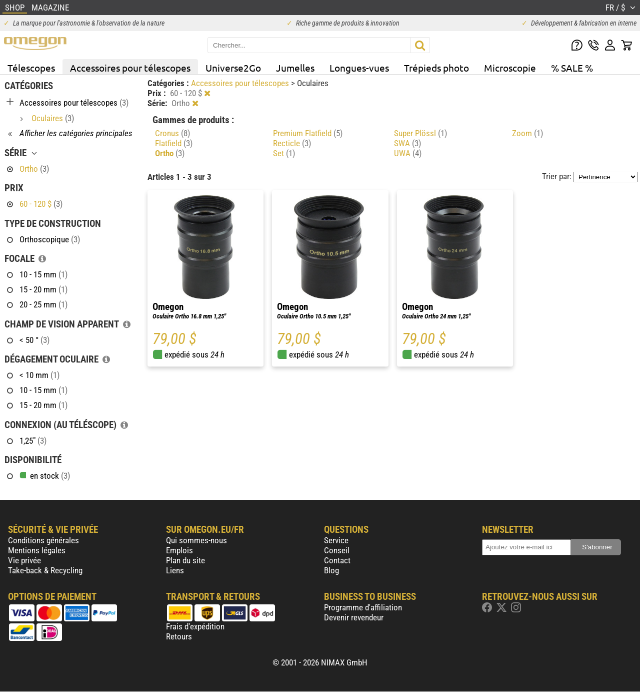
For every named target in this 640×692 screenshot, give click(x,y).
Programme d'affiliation (363, 607)
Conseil (337, 550)
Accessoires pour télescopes (130, 68)
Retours (179, 636)
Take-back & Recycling (45, 570)
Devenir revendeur (354, 617)
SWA (407, 143)
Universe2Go (233, 68)
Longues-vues (359, 68)
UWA (408, 153)
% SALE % (572, 68)
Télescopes (31, 68)
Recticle (292, 143)
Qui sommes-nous (196, 540)
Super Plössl (420, 133)
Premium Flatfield (307, 133)
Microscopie (510, 68)
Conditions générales (43, 540)
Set (284, 153)
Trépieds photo (436, 68)
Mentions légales (37, 550)
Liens (175, 570)
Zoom (527, 133)
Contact (337, 560)
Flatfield (173, 143)
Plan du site (185, 560)
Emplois (179, 550)
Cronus (172, 133)
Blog (331, 570)
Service (336, 540)
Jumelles (295, 68)
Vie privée (24, 560)
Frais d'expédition (195, 626)
